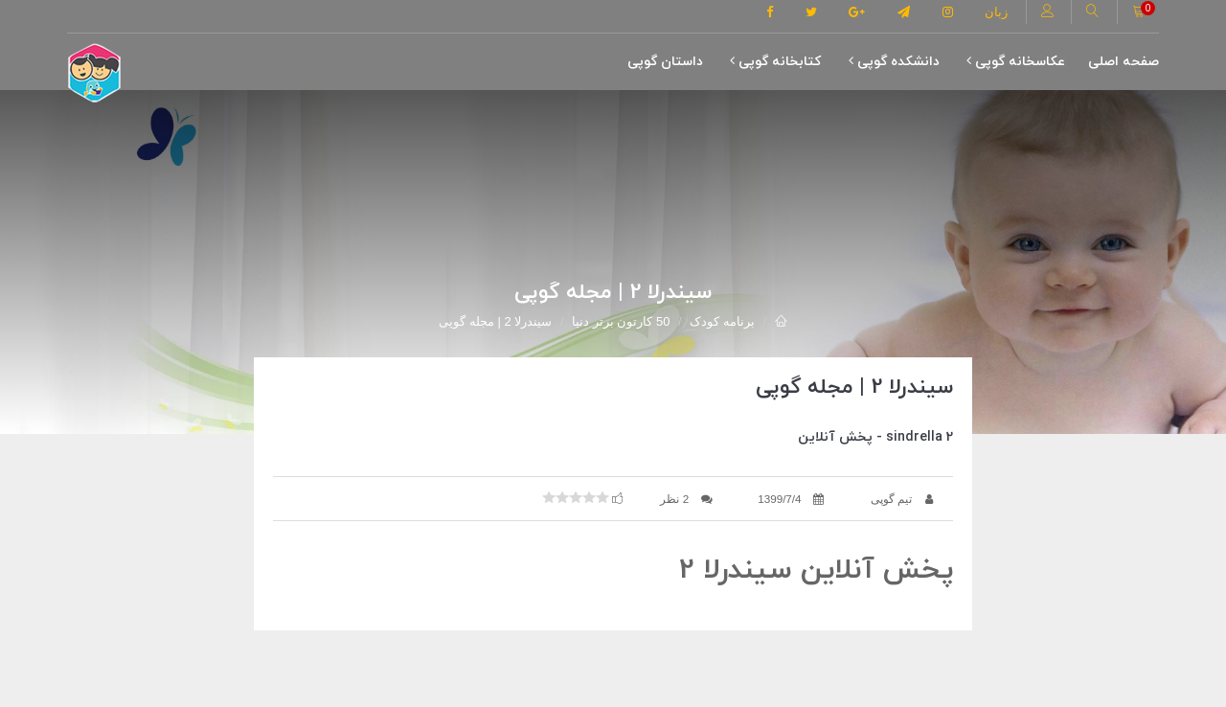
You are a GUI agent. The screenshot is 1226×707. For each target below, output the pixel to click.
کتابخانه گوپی (775, 62)
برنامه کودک (722, 321)
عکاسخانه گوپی (1015, 62)
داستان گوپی (665, 62)
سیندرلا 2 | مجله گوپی (495, 321)
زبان (996, 12)
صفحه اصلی (1123, 62)
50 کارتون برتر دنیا (621, 321)
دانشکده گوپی (894, 62)
